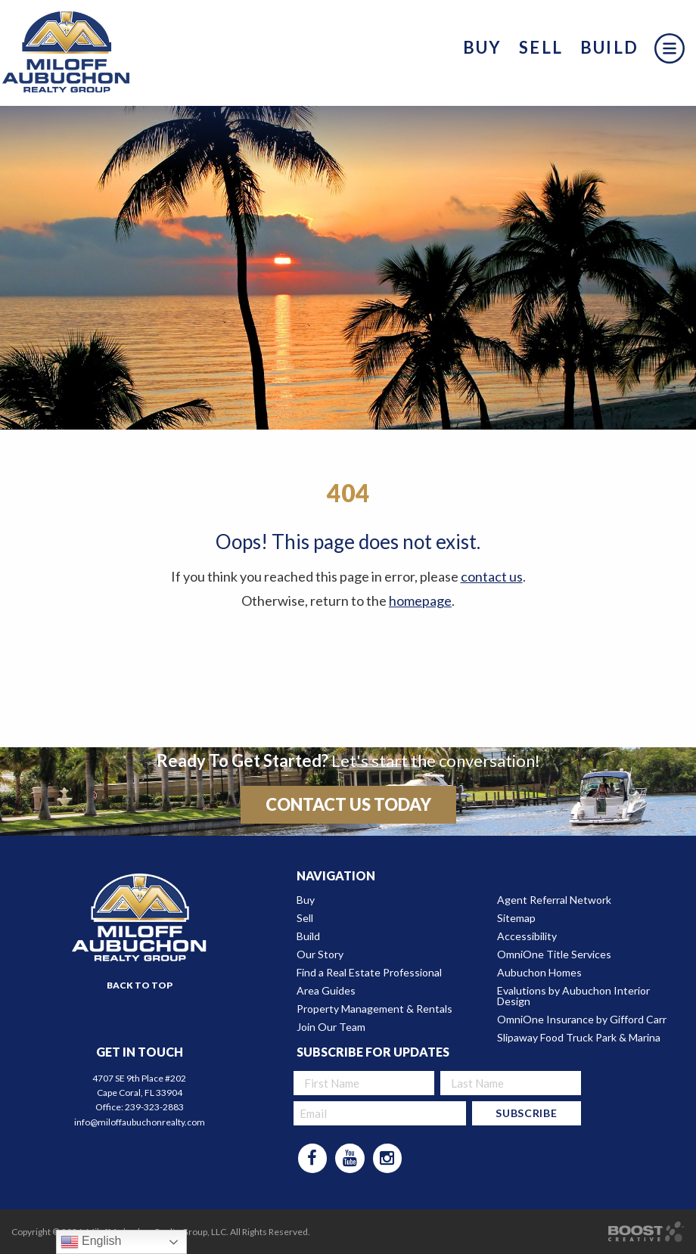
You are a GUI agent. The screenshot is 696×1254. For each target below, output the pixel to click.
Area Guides (326, 991)
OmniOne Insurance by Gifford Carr (581, 1019)
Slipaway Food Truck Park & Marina (578, 1037)
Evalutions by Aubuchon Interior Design (573, 996)
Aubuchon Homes (539, 972)
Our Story (320, 954)
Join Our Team (331, 1027)
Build (609, 47)
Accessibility (527, 936)
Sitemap (516, 918)
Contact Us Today (348, 804)
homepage (420, 600)
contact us (492, 576)
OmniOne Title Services (554, 954)
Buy (482, 47)
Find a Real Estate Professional (369, 972)
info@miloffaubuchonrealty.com (139, 1122)
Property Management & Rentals (374, 1009)
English (91, 1242)
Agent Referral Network (554, 900)
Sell (541, 47)
